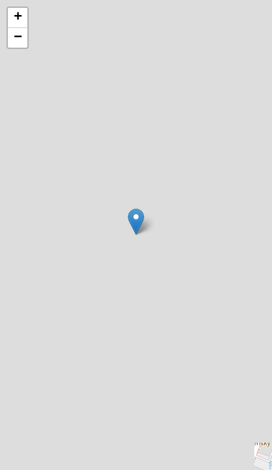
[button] (136, 221)
